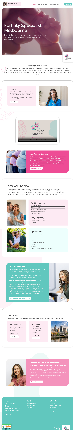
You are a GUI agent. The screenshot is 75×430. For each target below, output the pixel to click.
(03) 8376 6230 (14, 333)
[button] (46, 4)
